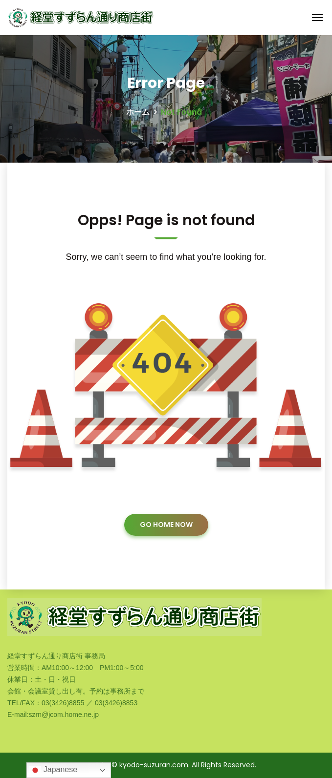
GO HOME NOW (166, 524)
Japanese (53, 770)
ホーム (138, 112)
